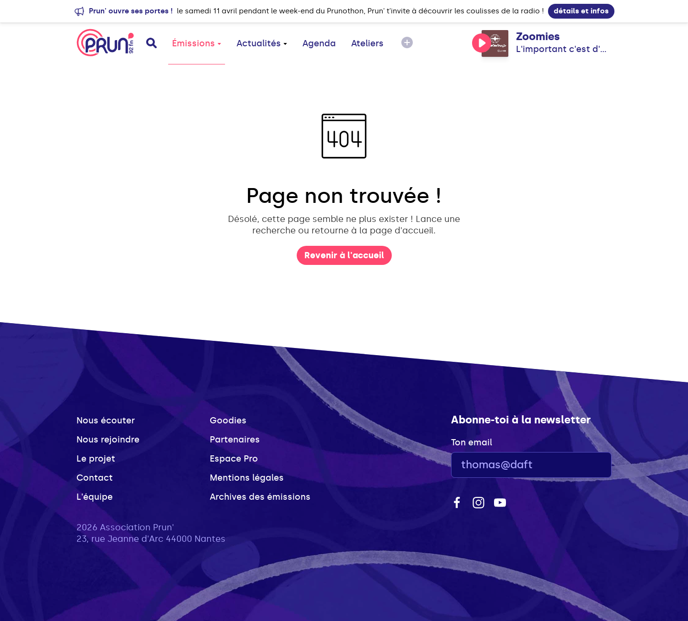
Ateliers (367, 43)
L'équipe (94, 497)
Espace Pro (234, 458)
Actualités (261, 43)
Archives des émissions (260, 497)
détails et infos (581, 11)
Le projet (95, 458)
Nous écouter (105, 420)
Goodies (228, 420)
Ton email (471, 442)
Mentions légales (247, 478)
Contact (94, 478)
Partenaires (235, 439)
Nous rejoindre (108, 439)
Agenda (319, 43)
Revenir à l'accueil (344, 255)
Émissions (196, 43)
